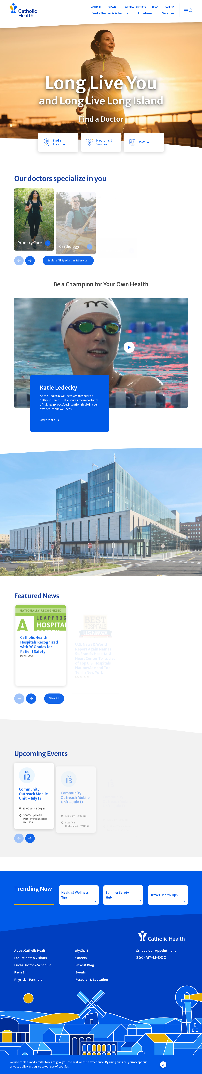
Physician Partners (28, 980)
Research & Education (91, 980)
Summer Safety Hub (117, 895)
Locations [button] (145, 13)
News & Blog (84, 965)
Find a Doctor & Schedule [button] (109, 13)
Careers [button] (170, 7)
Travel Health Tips (164, 895)
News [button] (155, 7)
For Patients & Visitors (30, 958)
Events (80, 972)
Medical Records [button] (135, 7)
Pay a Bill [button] (113, 7)
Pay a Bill (20, 972)
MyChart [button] (96, 7)
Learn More (47, 420)
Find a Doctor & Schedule (32, 965)
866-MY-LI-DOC (151, 957)
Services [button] (168, 13)
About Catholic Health (30, 950)
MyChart (81, 950)
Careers (81, 958)
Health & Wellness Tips (75, 895)
